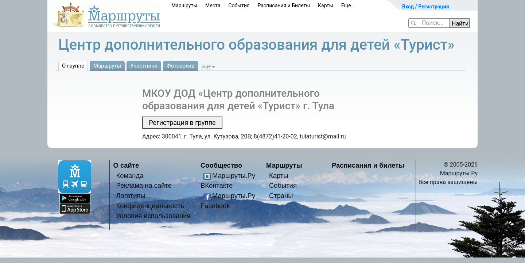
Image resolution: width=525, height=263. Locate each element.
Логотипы (130, 195)
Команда (129, 175)
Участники (144, 65)
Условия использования (153, 216)
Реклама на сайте (144, 185)
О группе (73, 65)
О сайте (126, 165)
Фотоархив (181, 65)
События (238, 5)
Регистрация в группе (182, 122)
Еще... (348, 5)
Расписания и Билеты (283, 5)
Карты (325, 5)
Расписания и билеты (368, 165)
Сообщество (221, 165)
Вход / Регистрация (425, 6)
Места (212, 5)
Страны (281, 195)
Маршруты (184, 5)
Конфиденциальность (150, 206)
